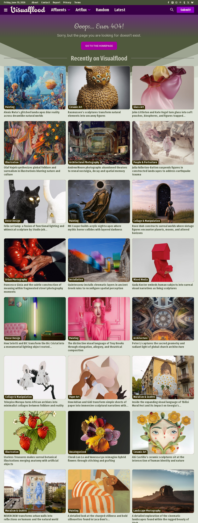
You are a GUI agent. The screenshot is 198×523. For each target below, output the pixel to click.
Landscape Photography (146, 488)
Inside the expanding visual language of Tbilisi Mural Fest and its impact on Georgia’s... (161, 386)
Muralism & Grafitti (144, 379)
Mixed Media (140, 271)
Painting (10, 108)
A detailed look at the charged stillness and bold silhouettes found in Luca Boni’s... (94, 494)
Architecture (140, 325)
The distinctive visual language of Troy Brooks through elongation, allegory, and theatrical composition (98, 332)
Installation (76, 271)
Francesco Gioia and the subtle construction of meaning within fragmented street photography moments (34, 278)
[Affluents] (5, 10)
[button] (172, 10)
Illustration (12, 162)
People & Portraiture (145, 162)
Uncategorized (77, 434)
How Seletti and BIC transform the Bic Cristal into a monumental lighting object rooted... (32, 332)
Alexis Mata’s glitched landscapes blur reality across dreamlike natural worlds (32, 115)
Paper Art (74, 379)
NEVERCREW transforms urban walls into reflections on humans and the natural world (33, 494)
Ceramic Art (75, 108)
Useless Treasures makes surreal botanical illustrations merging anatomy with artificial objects (34, 440)
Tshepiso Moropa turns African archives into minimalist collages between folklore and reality (34, 386)
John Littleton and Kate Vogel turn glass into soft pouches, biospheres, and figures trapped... (159, 115)
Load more (99, 506)
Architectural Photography (84, 162)
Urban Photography (16, 271)
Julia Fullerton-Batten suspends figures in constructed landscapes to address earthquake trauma (161, 169)
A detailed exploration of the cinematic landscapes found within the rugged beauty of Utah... (160, 494)
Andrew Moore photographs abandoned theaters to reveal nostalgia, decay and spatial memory (95, 169)
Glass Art (138, 108)
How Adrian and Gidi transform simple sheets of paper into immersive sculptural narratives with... (97, 386)
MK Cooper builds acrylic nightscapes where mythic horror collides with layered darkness (95, 223)
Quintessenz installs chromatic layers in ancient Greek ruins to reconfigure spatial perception (98, 278)
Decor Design (12, 217)
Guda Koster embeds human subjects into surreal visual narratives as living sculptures (162, 278)
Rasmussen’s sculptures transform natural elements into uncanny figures (99, 115)
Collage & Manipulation (146, 217)
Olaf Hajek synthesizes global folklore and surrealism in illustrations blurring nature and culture (34, 169)
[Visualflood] (27, 10)
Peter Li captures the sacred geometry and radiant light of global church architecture (162, 332)
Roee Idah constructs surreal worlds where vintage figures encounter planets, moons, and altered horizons (162, 223)
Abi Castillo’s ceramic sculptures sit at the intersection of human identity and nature (162, 440)
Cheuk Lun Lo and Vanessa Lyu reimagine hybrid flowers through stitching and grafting (97, 440)
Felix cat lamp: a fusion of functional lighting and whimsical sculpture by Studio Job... (31, 223)
